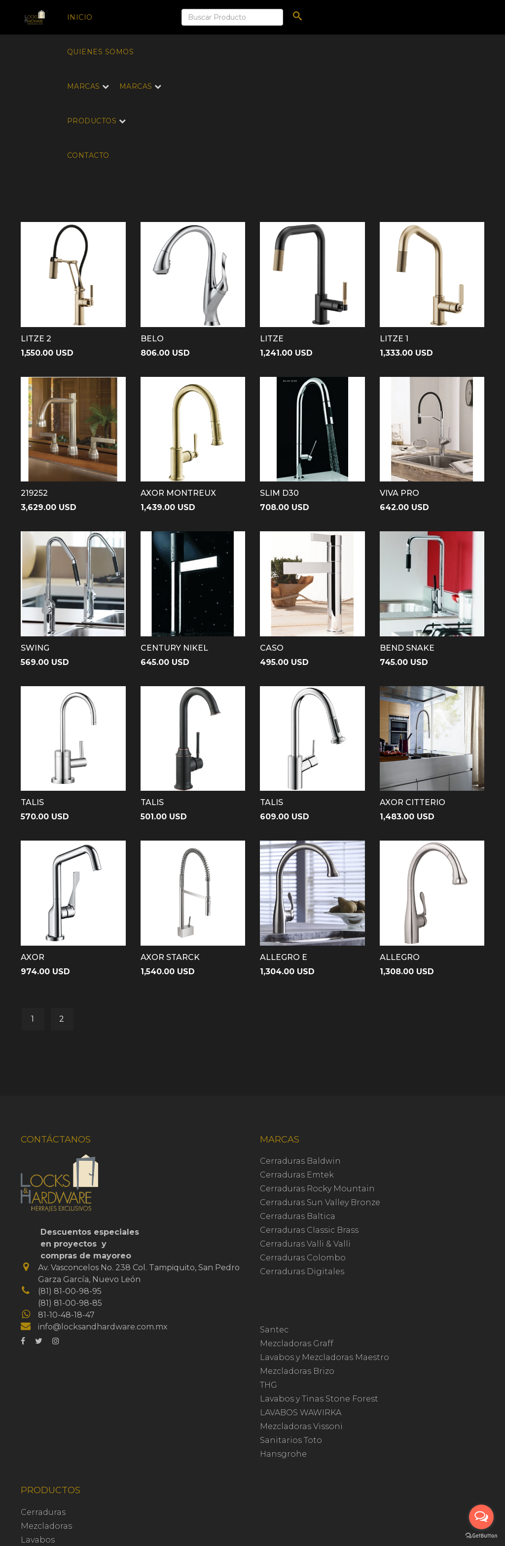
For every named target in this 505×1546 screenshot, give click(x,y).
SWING (35, 648)
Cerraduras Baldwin (300, 1161)
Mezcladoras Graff (296, 1343)
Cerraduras (43, 1512)
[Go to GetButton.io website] (481, 1536)
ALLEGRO (400, 957)
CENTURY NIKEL (174, 648)
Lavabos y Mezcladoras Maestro (324, 1357)
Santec (274, 1329)
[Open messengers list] (481, 1517)
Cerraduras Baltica (297, 1216)
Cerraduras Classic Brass (309, 1230)
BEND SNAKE (407, 648)
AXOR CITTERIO (412, 802)
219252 (34, 493)
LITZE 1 (394, 338)
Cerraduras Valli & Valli (305, 1244)
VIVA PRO (399, 493)
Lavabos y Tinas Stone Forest (319, 1398)
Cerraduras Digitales (302, 1271)
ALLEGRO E (283, 957)
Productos (92, 120)
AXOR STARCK (170, 957)
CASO (272, 648)
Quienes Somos (100, 51)
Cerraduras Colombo (303, 1257)
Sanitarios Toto (291, 1440)
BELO (152, 338)
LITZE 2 (36, 338)
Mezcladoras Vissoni (301, 1426)
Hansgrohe (283, 1454)
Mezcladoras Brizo (297, 1371)
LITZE (272, 338)
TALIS (32, 802)
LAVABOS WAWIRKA (300, 1412)
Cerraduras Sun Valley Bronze (320, 1202)
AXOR (32, 957)
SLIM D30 (279, 493)
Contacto (88, 155)
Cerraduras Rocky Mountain (317, 1188)
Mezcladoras (46, 1526)
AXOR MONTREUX (178, 493)
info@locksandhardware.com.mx (103, 1326)
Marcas (83, 86)
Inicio (80, 17)
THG (268, 1385)
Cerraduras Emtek (297, 1174)
